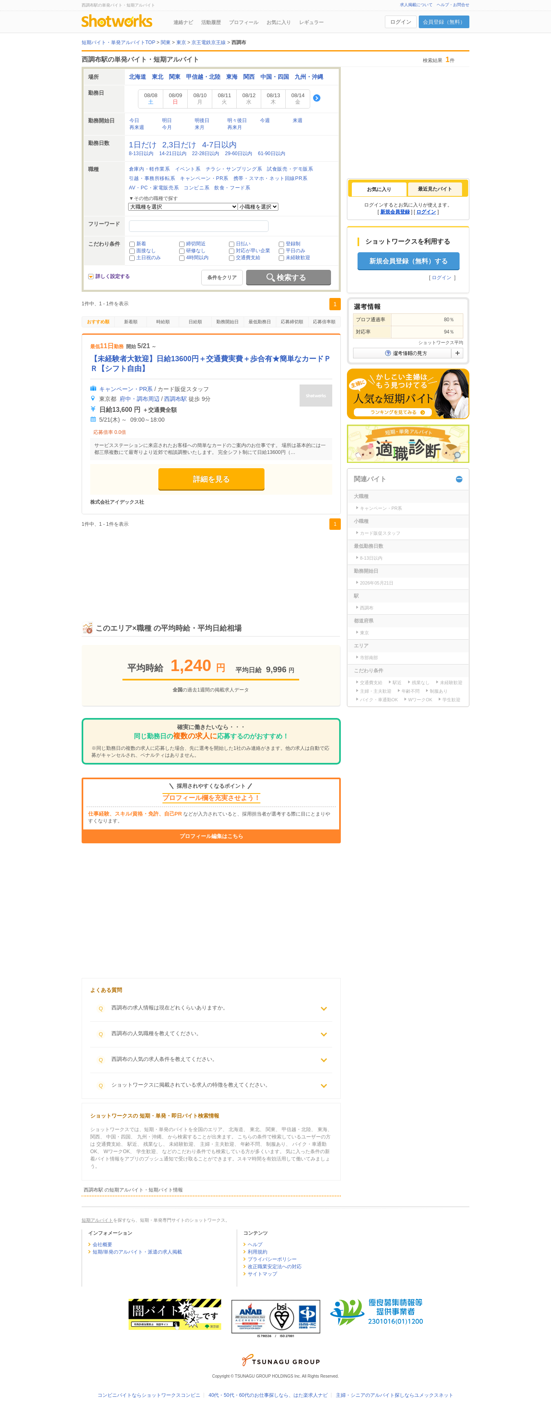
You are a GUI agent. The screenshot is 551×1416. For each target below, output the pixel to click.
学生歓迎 (451, 699)
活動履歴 (211, 22)
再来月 (234, 127)
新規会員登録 (395, 212)
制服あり (439, 691)
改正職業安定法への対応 (275, 1266)
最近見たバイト (435, 189)
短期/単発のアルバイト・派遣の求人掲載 (137, 1252)
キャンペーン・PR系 (204, 178)
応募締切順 (292, 321)
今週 (265, 120)
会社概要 (102, 1244)
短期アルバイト (97, 1220)
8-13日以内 (141, 153)
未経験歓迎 (298, 257)
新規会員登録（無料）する (408, 261)
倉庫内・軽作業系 (149, 169)
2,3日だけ (179, 144)
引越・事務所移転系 (152, 178)
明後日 (202, 120)
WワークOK (420, 699)
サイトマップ (262, 1274)
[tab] (379, 189)
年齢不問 (411, 691)
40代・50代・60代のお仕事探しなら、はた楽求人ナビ (268, 1395)
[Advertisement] (211, 567)
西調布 (366, 607)
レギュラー (311, 22)
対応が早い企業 (253, 250)
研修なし (196, 250)
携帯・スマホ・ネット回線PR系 (270, 178)
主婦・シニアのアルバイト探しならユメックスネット (394, 1395)
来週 (297, 120)
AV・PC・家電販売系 (154, 188)
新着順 (131, 321)
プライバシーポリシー (272, 1259)
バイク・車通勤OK (379, 699)
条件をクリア (222, 277)
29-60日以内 (238, 153)
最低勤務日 (260, 321)
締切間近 (196, 244)
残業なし (421, 682)
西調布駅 (175, 399)
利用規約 (257, 1252)
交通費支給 (248, 257)
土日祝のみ (148, 257)
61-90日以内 (271, 153)
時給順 (163, 321)
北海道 (137, 76)
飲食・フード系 (232, 188)
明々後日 (237, 120)
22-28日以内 (206, 153)
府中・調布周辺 (140, 399)
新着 (141, 244)
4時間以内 (197, 257)
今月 (167, 127)
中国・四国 (274, 76)
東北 (157, 76)
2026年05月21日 (376, 582)
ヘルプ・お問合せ (453, 4)
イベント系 (188, 169)
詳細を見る (211, 479)
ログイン (400, 22)
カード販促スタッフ (380, 533)
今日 (134, 120)
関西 (249, 76)
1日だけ (143, 144)
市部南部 (369, 657)
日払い (243, 244)
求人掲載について (416, 4)
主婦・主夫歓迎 (375, 691)
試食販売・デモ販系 (290, 169)
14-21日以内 (173, 153)
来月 (199, 127)
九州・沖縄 (309, 76)
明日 (167, 120)
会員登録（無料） (444, 22)
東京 (364, 632)
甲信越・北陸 (203, 76)
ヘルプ (255, 1244)
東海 (232, 76)
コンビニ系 (196, 188)
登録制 (293, 244)
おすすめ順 (98, 321)
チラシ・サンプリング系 (234, 169)
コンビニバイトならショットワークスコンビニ (149, 1395)
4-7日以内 (219, 144)
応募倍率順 (324, 321)
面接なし (146, 250)
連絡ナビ (183, 22)
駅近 (397, 682)
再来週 (136, 127)
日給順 (195, 321)
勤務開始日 (227, 321)
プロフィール (243, 22)
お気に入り (279, 22)
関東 (174, 76)
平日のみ (295, 250)
